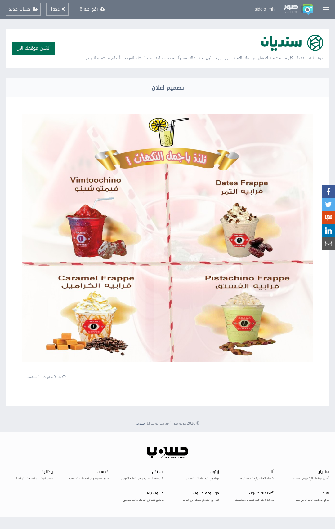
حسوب (141, 424)
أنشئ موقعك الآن (33, 48)
